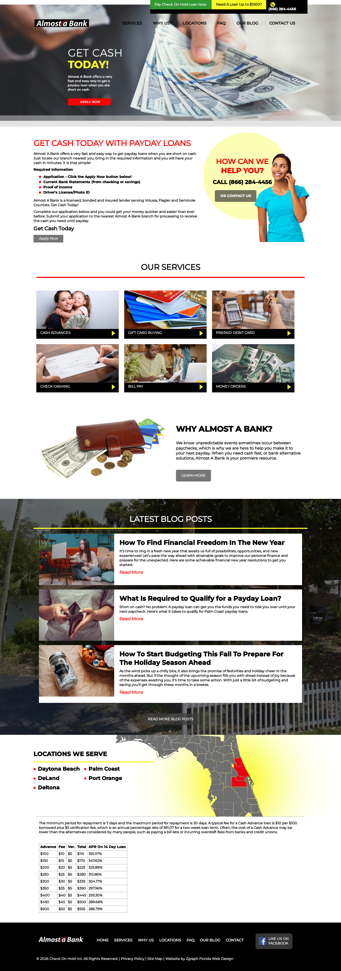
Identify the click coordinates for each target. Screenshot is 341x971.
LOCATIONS (194, 23)
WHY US (146, 940)
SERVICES (132, 23)
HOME (103, 940)
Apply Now (48, 238)
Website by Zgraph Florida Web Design (199, 959)
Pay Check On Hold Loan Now (180, 4)
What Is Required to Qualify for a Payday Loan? (200, 598)
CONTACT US (282, 23)
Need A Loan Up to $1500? (239, 4)
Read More (131, 572)
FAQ (221, 23)
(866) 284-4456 (282, 9)
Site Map (154, 959)
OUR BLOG (247, 23)
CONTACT (235, 940)
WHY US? (162, 23)
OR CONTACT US (235, 196)
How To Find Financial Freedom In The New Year (201, 543)
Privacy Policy (132, 959)
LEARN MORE (193, 475)
